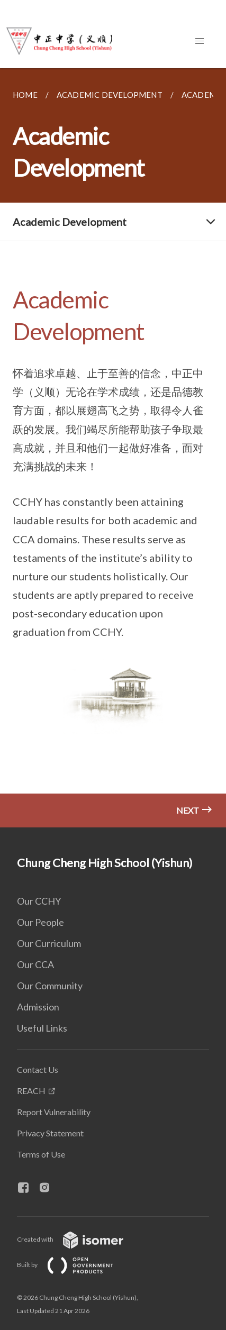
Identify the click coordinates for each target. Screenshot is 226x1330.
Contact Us (37, 1069)
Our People (40, 922)
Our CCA (35, 964)
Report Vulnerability (54, 1112)
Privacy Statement (50, 1133)
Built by (73, 1265)
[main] (113, 447)
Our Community (50, 985)
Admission (38, 1007)
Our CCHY (39, 901)
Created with (78, 1239)
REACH (31, 1091)
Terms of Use (41, 1154)
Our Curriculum (49, 943)
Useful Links (42, 1028)
